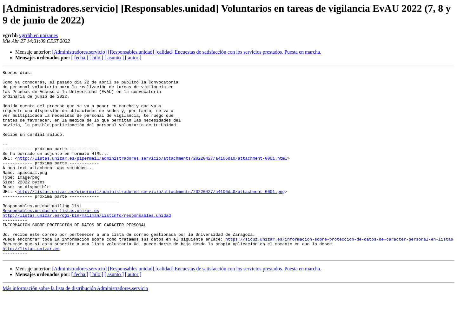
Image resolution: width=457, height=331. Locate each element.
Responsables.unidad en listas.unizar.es (51, 239)
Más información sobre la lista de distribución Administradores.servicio (75, 325)
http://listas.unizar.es (31, 285)
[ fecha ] (79, 57)
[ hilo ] (96, 57)
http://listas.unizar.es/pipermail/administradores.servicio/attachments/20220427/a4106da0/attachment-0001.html (152, 176)
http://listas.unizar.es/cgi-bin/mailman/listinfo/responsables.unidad (87, 245)
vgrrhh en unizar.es (38, 35)
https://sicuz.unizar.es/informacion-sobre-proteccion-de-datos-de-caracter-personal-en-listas (339, 273)
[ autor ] (133, 57)
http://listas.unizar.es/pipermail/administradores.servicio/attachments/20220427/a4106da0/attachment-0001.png (151, 216)
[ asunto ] (113, 57)
